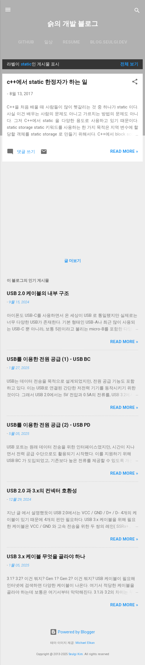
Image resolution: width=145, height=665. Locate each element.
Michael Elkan (85, 643)
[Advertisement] (72, 205)
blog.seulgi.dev (108, 42)
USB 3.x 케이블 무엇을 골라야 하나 (46, 556)
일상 (48, 42)
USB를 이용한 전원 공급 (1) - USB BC (48, 359)
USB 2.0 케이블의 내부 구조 (38, 293)
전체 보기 (129, 64)
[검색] (137, 11)
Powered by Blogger (72, 632)
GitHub (26, 42)
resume (71, 42)
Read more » (124, 151)
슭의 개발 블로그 (72, 24)
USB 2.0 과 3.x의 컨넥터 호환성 (42, 491)
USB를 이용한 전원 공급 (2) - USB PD (48, 425)
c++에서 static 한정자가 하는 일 (47, 82)
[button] (134, 82)
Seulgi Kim (76, 654)
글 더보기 (72, 260)
